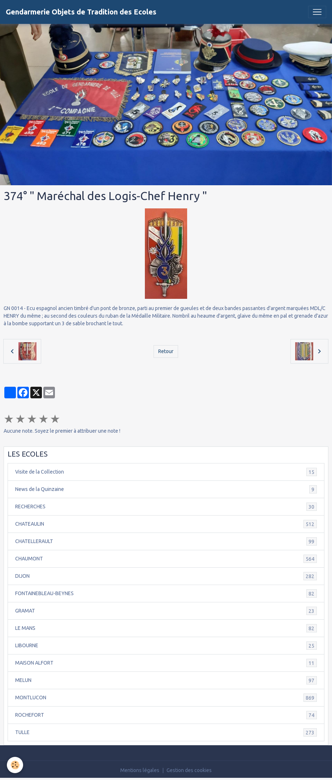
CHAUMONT (166, 559)
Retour (165, 351)
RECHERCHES (166, 507)
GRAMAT (166, 611)
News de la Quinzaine (166, 489)
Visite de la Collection (166, 472)
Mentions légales (139, 770)
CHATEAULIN (166, 524)
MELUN (166, 680)
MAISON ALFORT (166, 663)
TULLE (166, 732)
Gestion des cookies (189, 770)
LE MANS (166, 628)
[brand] (81, 12)
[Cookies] (15, 765)
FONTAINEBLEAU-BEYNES (166, 593)
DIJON (166, 576)
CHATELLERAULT (166, 541)
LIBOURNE (166, 645)
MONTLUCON (166, 698)
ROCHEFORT (166, 715)
